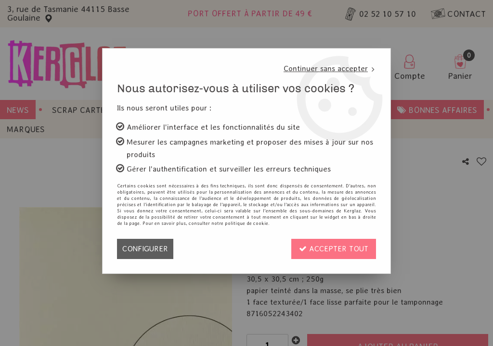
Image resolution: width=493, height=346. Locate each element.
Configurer (145, 249)
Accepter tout (333, 249)
